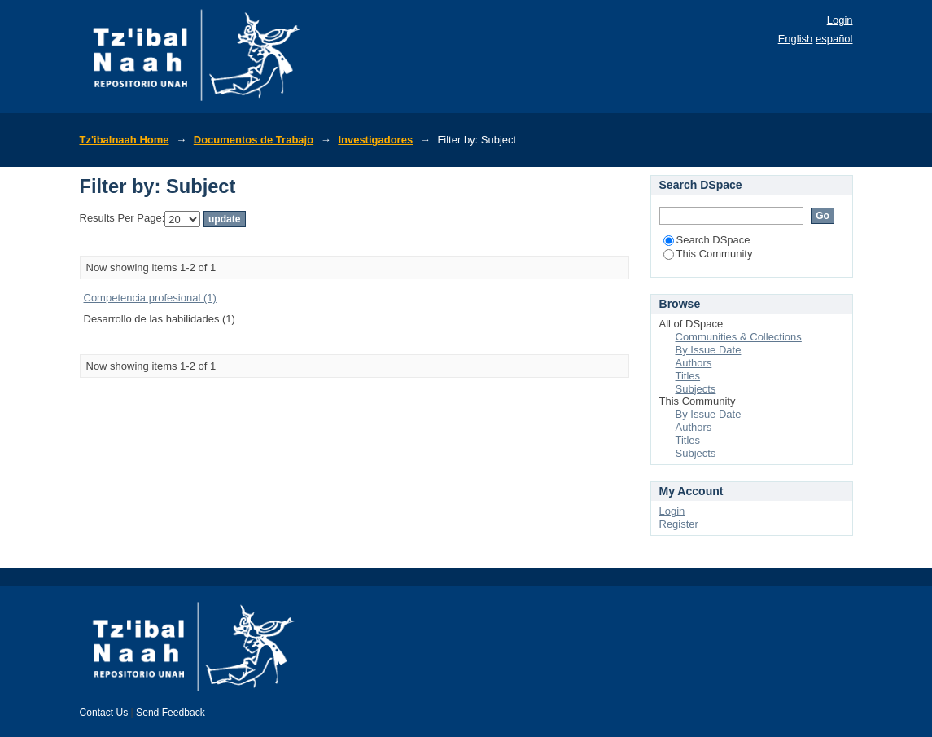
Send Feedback (170, 712)
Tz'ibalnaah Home (124, 140)
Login (840, 20)
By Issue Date (709, 350)
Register (678, 524)
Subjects (696, 389)
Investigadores (375, 140)
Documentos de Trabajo (253, 140)
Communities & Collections (739, 337)
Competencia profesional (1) (150, 298)
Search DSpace (706, 240)
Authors (694, 363)
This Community (708, 254)
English (795, 39)
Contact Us (104, 712)
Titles (688, 376)
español (834, 39)
